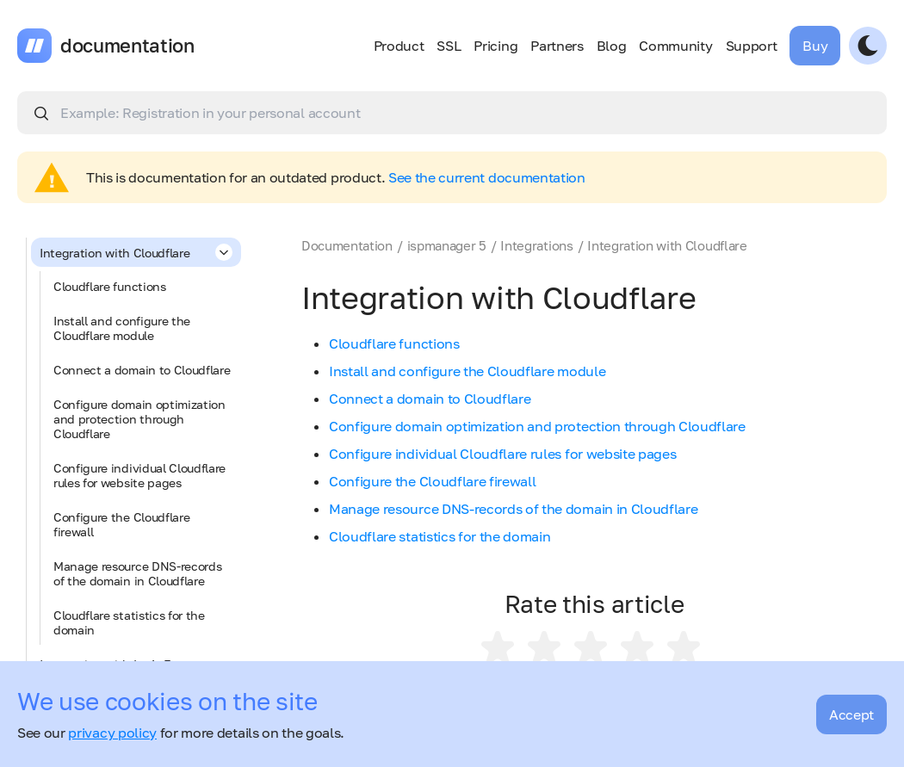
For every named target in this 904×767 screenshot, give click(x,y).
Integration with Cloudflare (136, 252)
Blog (612, 45)
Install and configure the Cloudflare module (121, 328)
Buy (814, 45)
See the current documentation (486, 177)
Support (751, 45)
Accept (851, 714)
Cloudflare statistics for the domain (129, 622)
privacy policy (112, 732)
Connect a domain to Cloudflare (141, 369)
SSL (449, 45)
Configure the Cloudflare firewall (121, 524)
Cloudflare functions (109, 286)
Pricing (495, 45)
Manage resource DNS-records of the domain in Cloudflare (137, 573)
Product (399, 45)
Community (675, 45)
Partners (556, 45)
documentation (127, 45)
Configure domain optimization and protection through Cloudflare (139, 419)
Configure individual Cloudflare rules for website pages (139, 475)
